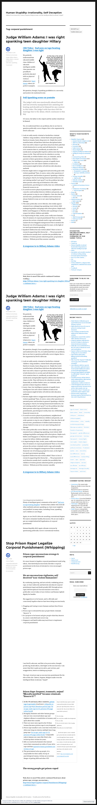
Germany (86, 436)
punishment (9, 567)
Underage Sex (76, 219)
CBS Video (28, 48)
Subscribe (74, 299)
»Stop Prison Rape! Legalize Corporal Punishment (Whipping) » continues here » (44, 782)
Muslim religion (83, 442)
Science (73, 183)
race (77, 450)
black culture (73, 412)
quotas (72, 450)
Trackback (74, 268)
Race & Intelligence (77, 166)
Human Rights (10, 561)
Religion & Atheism (77, 167)
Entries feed (74, 560)
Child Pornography (77, 217)
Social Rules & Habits (78, 169)
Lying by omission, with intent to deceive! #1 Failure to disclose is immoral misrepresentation (80, 342)
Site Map (73, 261)
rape (14, 567)
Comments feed (75, 562)
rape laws (82, 459)
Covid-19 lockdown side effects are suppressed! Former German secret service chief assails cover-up (81, 386)
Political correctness (11, 55)
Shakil (73, 509)
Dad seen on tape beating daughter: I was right (41, 49)
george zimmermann (76, 436)
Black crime (83, 409)
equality (87, 421)
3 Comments (9, 320)
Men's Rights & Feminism (79, 158)
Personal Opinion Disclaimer (79, 255)
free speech (73, 433)
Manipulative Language (80, 171)
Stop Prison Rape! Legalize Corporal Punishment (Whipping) (35, 545)
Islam (74, 210)
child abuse (81, 415)
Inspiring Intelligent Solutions (80, 151)
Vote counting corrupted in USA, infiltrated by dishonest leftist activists (80, 333)
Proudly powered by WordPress (41, 797)
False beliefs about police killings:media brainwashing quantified (79, 356)
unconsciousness (10, 568)
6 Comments (9, 571)
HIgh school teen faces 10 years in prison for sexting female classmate (80, 328)
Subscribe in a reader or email (78, 309)
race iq (83, 453)
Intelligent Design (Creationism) (81, 153)
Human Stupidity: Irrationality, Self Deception (34, 12)
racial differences (75, 456)
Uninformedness (76, 199)
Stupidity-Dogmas (76, 139)
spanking (14, 62)
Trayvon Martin (74, 471)
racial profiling (85, 456)
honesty (73, 220)
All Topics (74, 241)
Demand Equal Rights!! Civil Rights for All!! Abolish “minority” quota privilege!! (80, 374)
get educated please (76, 491)
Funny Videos (76, 196)
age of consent (74, 409)
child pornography (75, 418)
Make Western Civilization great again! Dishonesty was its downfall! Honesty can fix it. (81, 322)
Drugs (73, 192)
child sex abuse (74, 421)
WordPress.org (75, 563)
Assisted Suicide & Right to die (80, 141)
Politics (76, 162)
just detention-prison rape (42, 706)
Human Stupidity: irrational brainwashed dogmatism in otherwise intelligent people (79, 246)
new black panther (75, 445)
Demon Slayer (75, 498)
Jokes (74, 197)
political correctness (11, 565)
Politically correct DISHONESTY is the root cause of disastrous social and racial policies (80, 347)
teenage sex (73, 468)
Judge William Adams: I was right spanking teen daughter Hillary (35, 39)
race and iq (83, 450)
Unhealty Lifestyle (77, 180)
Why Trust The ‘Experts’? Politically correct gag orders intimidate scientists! (81, 361)
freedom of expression (76, 430)
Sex (72, 215)
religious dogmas (75, 462)
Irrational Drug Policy (78, 157)
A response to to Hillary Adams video (41, 246)
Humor (73, 194)
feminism (86, 427)
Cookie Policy (37, 802)
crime (82, 421)
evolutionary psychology (77, 424)
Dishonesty (75, 204)
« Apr (74, 545)
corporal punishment (11, 316)
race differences (74, 453)
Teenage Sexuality (77, 176)
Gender (74, 208)
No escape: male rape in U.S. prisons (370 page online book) (38, 709)
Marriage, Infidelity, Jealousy (82, 173)
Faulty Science (76, 148)
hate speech (73, 439)
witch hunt (83, 471)
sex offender (73, 465)
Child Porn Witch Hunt (78, 143)
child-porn (73, 415)
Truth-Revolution (77, 213)
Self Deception (78, 190)
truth (72, 222)
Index (72, 250)
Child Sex (76, 178)
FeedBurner (84, 597)
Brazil (80, 412)
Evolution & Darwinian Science (80, 185)
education (9, 62)
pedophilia (85, 445)
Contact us (74, 243)
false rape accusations (76, 427)
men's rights (73, 442)
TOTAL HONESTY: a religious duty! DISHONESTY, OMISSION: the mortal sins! (81, 264)
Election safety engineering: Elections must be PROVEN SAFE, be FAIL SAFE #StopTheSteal (81, 395)
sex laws (83, 462)
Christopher (74, 504)
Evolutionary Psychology (79, 189)
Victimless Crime (77, 181)
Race (73, 211)
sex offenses (82, 465)
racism (72, 459)
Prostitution (75, 164)
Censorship (87, 412)
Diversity (74, 144)
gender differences (84, 433)
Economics (75, 146)
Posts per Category (76, 270)
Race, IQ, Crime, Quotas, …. (78, 257)
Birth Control (76, 201)
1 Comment (9, 65)
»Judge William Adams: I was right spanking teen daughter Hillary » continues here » (46, 281)
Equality (73, 203)
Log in (73, 558)
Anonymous (74, 484)
